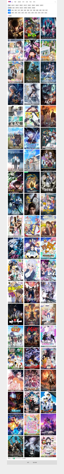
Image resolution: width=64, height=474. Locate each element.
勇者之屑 (16, 302)
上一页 (11, 458)
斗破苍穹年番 (32, 324)
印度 (43, 10)
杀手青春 (16, 280)
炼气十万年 (15, 324)
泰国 (40, 10)
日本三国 (16, 456)
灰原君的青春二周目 (32, 170)
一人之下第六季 (15, 214)
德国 (37, 10)
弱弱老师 (32, 280)
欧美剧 (29, 7)
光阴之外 (32, 302)
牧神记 (48, 390)
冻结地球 (32, 258)
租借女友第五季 (15, 60)
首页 (9, 458)
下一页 (21, 458)
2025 (16, 12)
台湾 (19, 10)
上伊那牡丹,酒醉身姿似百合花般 (15, 236)
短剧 (13, 7)
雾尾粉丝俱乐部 (15, 170)
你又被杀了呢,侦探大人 (48, 170)
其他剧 (33, 7)
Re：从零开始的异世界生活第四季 (32, 60)
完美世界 (48, 104)
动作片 (13, 5)
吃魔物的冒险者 (15, 192)
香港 (16, 10)
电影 (15, 1)
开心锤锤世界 (48, 214)
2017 (42, 12)
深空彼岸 (48, 192)
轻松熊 (48, 258)
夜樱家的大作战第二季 (32, 412)
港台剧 (21, 7)
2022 (26, 12)
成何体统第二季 (32, 390)
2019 (36, 12)
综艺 (23, 1)
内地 (13, 10)
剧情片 (37, 5)
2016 (46, 12)
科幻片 (25, 5)
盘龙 (16, 38)
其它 (47, 10)
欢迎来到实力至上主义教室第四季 (48, 38)
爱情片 (21, 5)
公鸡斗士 (16, 434)
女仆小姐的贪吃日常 (48, 456)
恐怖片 (33, 5)
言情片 (29, 5)
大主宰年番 (32, 192)
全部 (9, 10)
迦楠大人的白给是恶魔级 (48, 280)
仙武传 (48, 302)
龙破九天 (48, 82)
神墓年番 (16, 104)
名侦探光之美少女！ (32, 434)
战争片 (41, 5)
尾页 (25, 458)
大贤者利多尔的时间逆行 (32, 148)
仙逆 (32, 456)
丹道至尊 (32, 104)
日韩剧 (25, 7)
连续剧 (19, 1)
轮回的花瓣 (48, 148)
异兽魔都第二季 (32, 38)
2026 (13, 12)
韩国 (34, 10)
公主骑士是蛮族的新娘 (16, 148)
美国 (22, 10)
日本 (31, 10)
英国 (28, 10)
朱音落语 (48, 368)
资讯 (34, 1)
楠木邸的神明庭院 (16, 368)
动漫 (27, 1)
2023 (23, 12)
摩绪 (32, 346)
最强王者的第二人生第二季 (32, 82)
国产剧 (17, 7)
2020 (32, 12)
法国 (25, 10)
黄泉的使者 (32, 368)
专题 (30, 1)
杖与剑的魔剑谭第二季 (16, 412)
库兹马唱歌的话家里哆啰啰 (32, 126)
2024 (19, 12)
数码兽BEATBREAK (48, 434)
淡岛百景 (16, 126)
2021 (29, 12)
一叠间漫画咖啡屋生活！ (48, 324)
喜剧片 (17, 5)
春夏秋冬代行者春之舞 (16, 390)
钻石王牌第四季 (48, 412)
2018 (39, 12)
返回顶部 (35, 462)
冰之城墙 (48, 126)
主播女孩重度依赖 (48, 346)
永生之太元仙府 (32, 214)
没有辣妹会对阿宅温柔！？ (16, 82)
